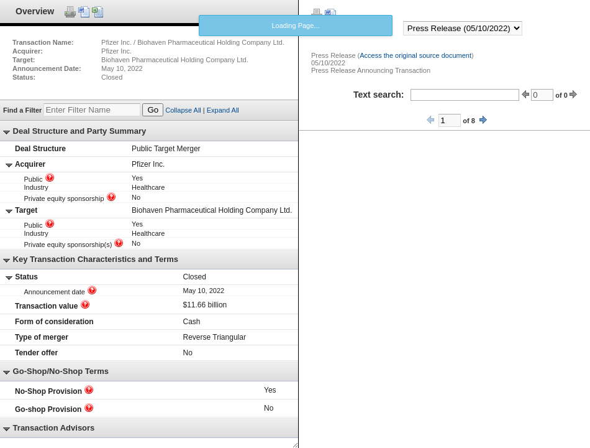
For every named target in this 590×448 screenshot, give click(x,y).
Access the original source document (415, 55)
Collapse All (183, 110)
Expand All (223, 110)
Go (152, 109)
